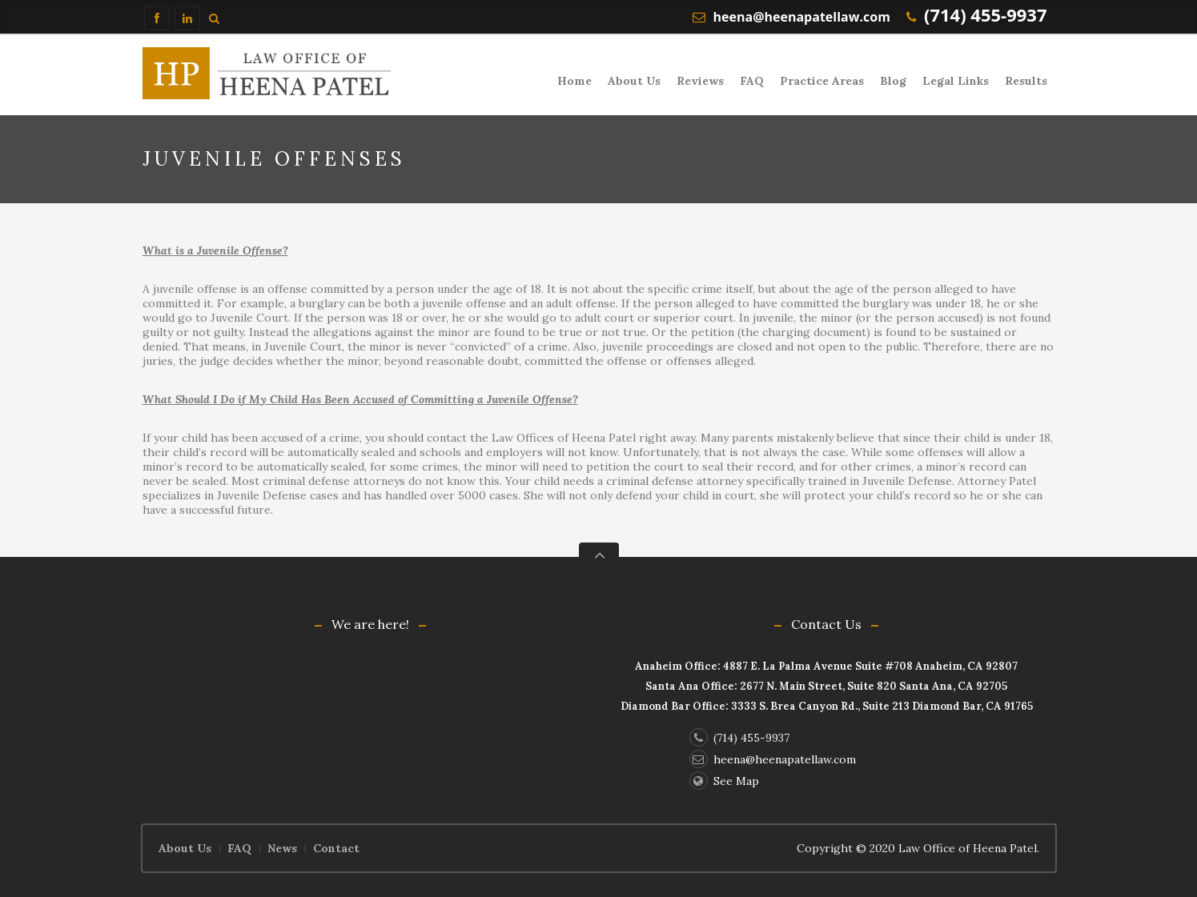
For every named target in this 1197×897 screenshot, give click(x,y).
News (282, 848)
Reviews (700, 81)
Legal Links (955, 81)
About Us (634, 81)
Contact (336, 848)
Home (574, 81)
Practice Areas (822, 81)
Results (1026, 81)
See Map (724, 781)
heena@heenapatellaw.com (801, 17)
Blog (893, 81)
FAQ (752, 81)
